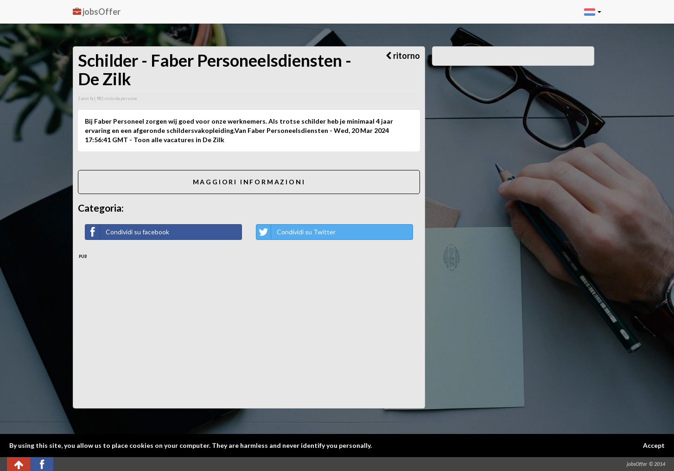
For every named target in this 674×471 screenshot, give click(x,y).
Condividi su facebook (127, 232)
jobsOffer (97, 11)
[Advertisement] (249, 329)
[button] (592, 11)
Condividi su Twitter (296, 232)
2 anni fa (85, 98)
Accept (654, 445)
